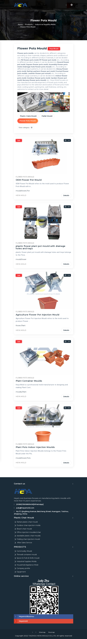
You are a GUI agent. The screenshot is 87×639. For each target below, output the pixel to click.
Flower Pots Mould (28, 27)
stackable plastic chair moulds (27, 536)
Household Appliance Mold (26, 565)
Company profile (22, 568)
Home (20, 24)
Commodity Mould (23, 551)
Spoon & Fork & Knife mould (26, 558)
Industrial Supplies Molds (45, 24)
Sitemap (42, 632)
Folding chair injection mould (27, 539)
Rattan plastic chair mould (26, 522)
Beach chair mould (23, 529)
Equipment (20, 572)
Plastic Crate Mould (28, 116)
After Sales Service (23, 543)
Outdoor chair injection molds (27, 525)
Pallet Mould (47, 116)
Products (29, 24)
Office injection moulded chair (27, 532)
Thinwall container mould (25, 555)
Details (66, 220)
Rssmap (51, 632)
